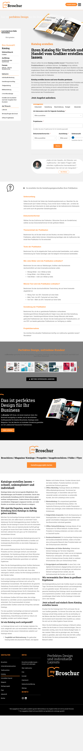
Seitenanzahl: (76, 134)
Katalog (3, 674)
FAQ (23, 672)
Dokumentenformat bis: (42, 134)
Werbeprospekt (5, 686)
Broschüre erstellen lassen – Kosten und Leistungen (30, 663)
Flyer (2, 690)
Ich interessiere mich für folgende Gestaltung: (49, 111)
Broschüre (4, 662)
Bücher (3, 698)
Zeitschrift (4, 694)
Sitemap (24, 688)
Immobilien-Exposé (6, 678)
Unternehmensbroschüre (8, 666)
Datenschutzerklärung (28, 684)
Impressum (25, 680)
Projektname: (38, 121)
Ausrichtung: (64, 134)
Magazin (3, 682)
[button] (4, 367)
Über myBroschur (27, 668)
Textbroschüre (5, 670)
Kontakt (24, 676)
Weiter (58, 146)
